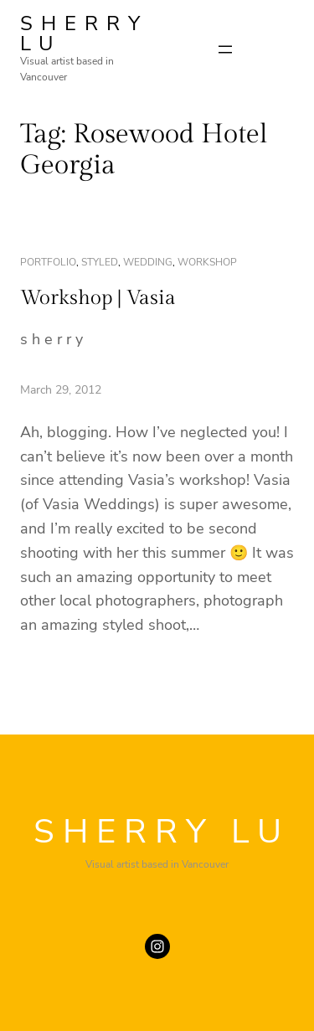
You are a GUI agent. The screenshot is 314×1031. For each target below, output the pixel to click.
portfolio (48, 262)
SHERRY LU (84, 33)
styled (99, 262)
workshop (207, 262)
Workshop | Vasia (98, 298)
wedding (147, 262)
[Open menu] (225, 49)
